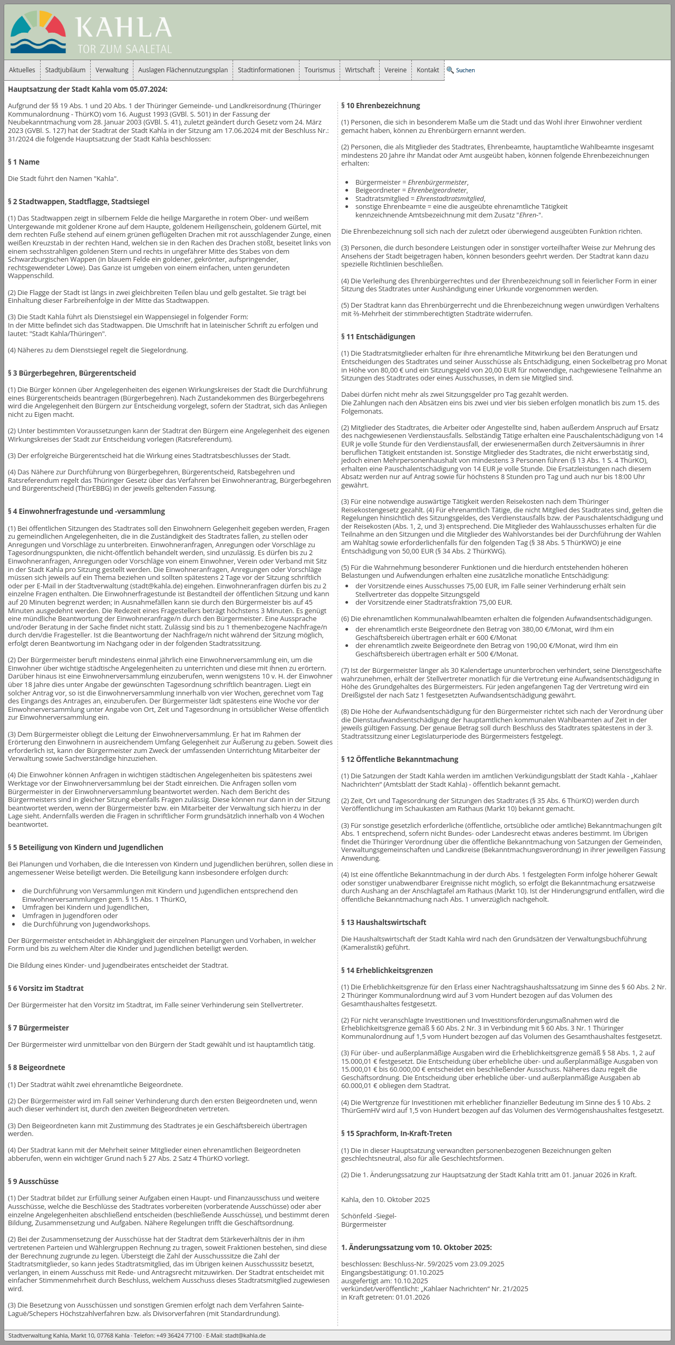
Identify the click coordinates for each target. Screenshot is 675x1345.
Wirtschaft (359, 69)
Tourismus (319, 69)
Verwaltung (111, 69)
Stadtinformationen (266, 69)
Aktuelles (22, 69)
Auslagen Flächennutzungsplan (183, 69)
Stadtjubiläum (65, 69)
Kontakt (428, 69)
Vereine (395, 69)
